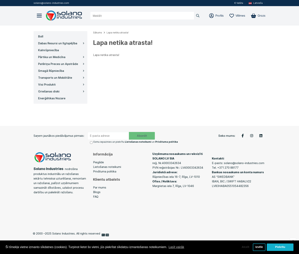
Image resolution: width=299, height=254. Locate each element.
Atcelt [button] (245, 247)
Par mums (99, 187)
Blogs (97, 192)
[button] (257, 3)
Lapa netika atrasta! (118, 32)
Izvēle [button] (259, 247)
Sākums (97, 32)
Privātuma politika (104, 171)
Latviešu (256, 3)
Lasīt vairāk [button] (176, 247)
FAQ (95, 196)
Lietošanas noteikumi (107, 167)
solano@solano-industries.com (51, 3)
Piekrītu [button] (280, 247)
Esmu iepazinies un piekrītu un (135, 141)
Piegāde (98, 162)
